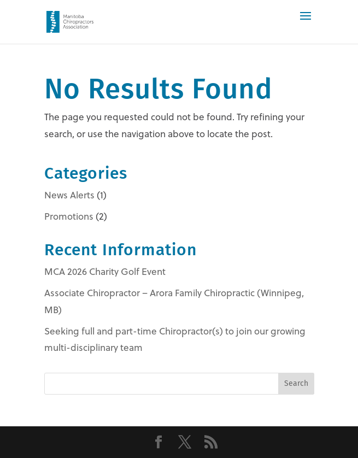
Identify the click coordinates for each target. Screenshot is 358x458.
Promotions (68, 216)
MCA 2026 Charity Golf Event (105, 271)
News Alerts (69, 195)
